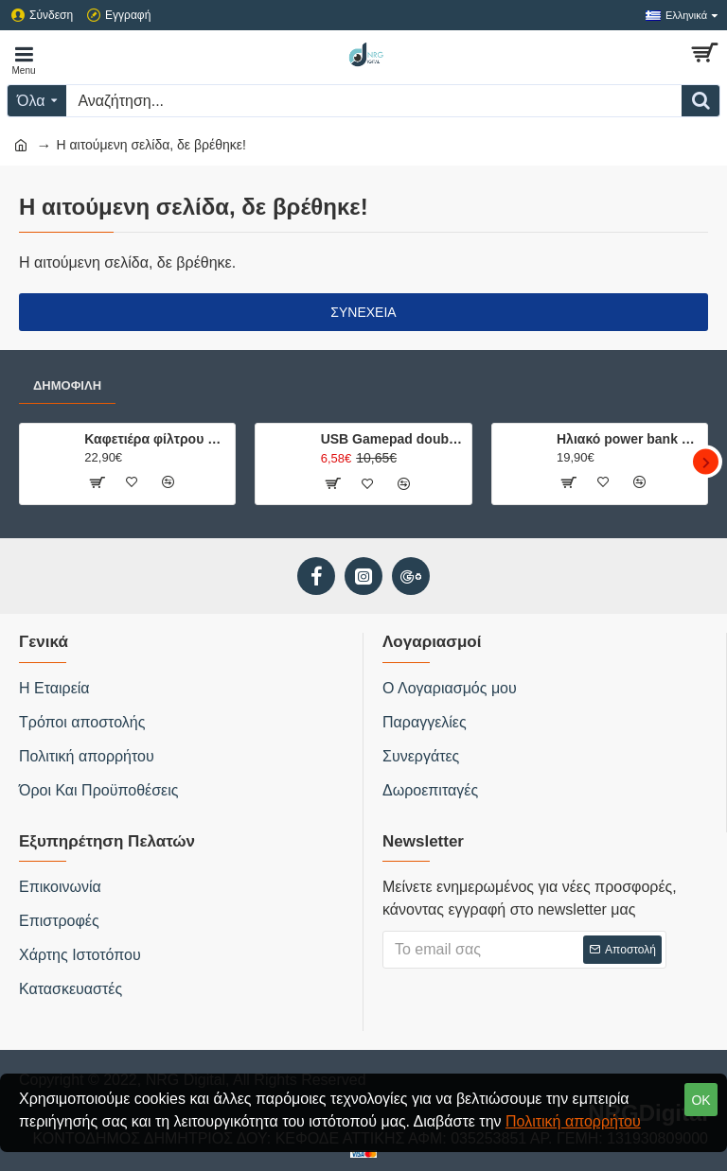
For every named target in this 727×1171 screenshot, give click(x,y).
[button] (705, 462)
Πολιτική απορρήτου (573, 1121)
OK (700, 1100)
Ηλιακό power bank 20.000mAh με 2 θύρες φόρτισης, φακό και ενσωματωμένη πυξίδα (628, 438)
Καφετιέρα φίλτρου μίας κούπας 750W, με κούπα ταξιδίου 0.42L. (156, 438)
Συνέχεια (363, 312)
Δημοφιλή (67, 385)
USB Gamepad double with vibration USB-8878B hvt (393, 438)
